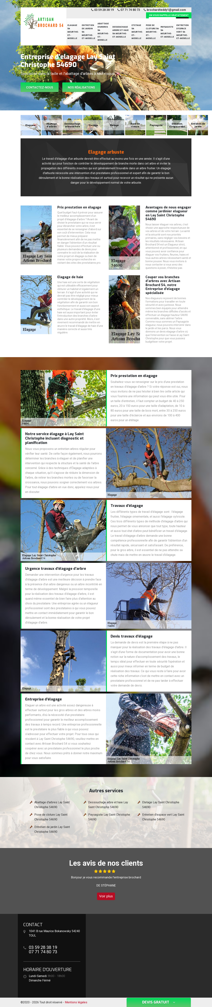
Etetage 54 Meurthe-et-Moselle (137, 32)
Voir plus (106, 896)
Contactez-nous (39, 87)
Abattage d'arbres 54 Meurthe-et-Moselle (103, 31)
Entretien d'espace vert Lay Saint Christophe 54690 (163, 817)
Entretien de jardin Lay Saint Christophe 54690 (52, 829)
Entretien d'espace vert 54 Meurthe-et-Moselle (183, 32)
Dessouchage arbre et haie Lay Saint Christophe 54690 (108, 805)
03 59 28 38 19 (102, 10)
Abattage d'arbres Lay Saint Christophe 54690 (52, 805)
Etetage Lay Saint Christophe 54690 (160, 805)
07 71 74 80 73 (128, 10)
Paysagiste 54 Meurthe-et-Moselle (167, 32)
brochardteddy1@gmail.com (165, 10)
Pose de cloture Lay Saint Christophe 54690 (50, 817)
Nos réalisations (81, 87)
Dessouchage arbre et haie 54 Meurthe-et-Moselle (120, 32)
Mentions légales (76, 1002)
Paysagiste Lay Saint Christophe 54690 (109, 817)
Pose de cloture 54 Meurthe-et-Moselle (152, 32)
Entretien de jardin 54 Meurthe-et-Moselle (88, 32)
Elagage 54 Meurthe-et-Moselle (73, 32)
